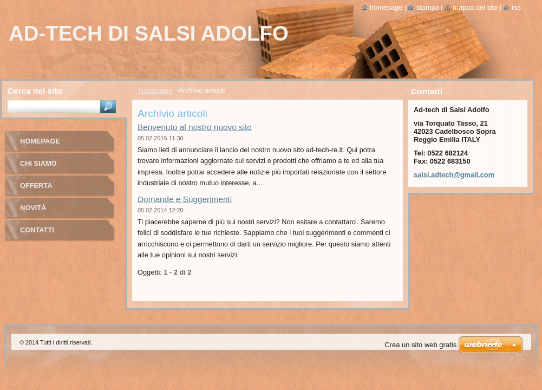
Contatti (37, 230)
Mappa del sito (475, 7)
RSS (516, 7)
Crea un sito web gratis (420, 345)
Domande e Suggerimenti (185, 199)
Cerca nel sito (35, 90)
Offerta (36, 185)
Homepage (156, 90)
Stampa (427, 7)
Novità (33, 208)
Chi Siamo (38, 163)
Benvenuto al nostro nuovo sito (195, 127)
